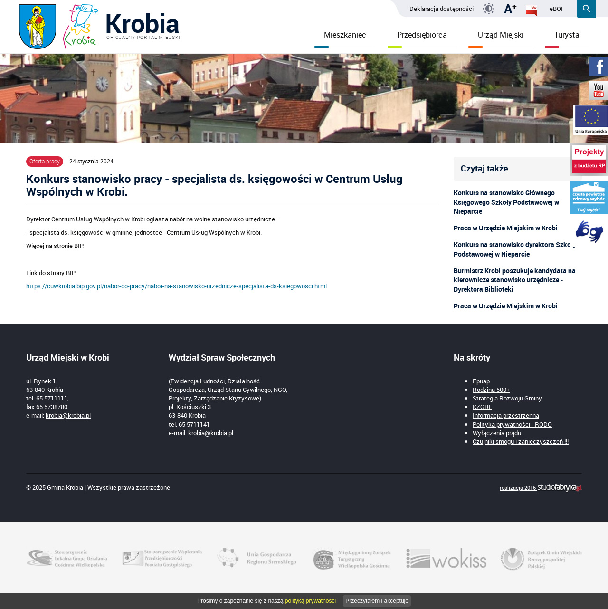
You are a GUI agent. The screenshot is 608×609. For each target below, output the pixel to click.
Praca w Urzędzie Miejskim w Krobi (506, 227)
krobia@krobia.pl (68, 415)
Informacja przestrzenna (506, 415)
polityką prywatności (310, 601)
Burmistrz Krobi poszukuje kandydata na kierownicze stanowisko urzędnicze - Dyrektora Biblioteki (515, 280)
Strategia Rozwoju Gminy (507, 398)
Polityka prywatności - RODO (512, 424)
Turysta (562, 38)
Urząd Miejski (495, 38)
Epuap (481, 381)
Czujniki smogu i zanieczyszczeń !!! (521, 441)
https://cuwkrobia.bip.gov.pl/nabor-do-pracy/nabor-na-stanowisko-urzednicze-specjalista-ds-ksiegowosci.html (176, 286)
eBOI (556, 8)
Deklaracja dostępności (441, 8)
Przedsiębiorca (417, 38)
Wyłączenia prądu (497, 432)
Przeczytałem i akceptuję (376, 601)
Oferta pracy (44, 161)
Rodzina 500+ (491, 389)
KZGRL (482, 406)
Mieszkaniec (340, 38)
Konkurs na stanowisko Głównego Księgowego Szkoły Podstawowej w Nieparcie (506, 202)
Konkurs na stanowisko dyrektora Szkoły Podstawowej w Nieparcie (515, 249)
